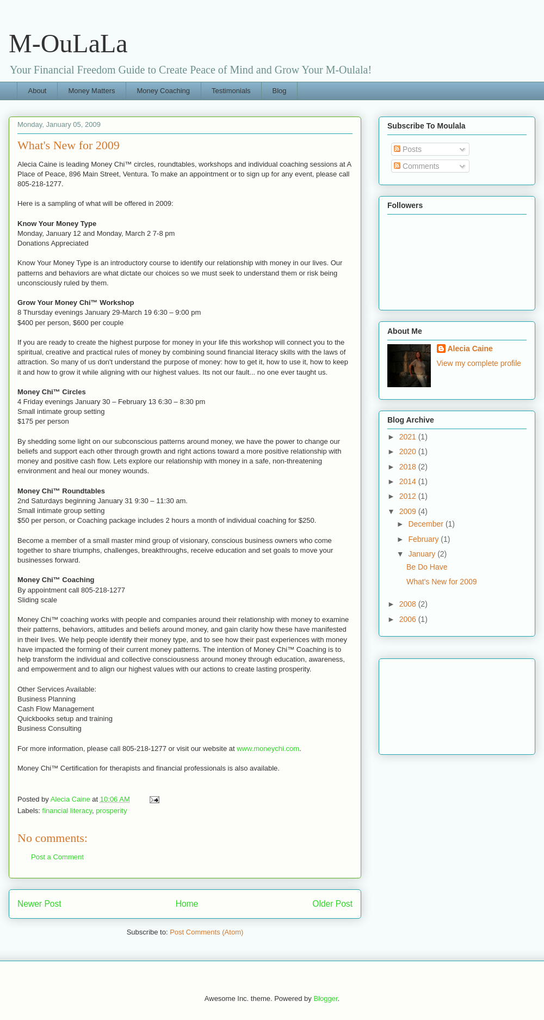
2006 (408, 619)
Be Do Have (426, 567)
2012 (408, 496)
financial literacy (67, 811)
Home (187, 903)
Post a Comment (57, 857)
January (422, 553)
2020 (408, 451)
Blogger (325, 998)
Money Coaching (163, 91)
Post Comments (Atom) (206, 932)
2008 (408, 604)
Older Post (332, 903)
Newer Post (39, 903)
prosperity (111, 811)
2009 (408, 511)
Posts (408, 149)
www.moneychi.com (268, 748)
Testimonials (231, 91)
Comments (417, 166)
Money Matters (91, 91)
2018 (408, 466)
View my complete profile (479, 363)
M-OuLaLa (68, 43)
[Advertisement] (436, 703)
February (424, 539)
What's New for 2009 (441, 581)
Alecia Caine (470, 348)
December (426, 524)
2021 (408, 436)
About (37, 91)
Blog (280, 91)
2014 (408, 481)
